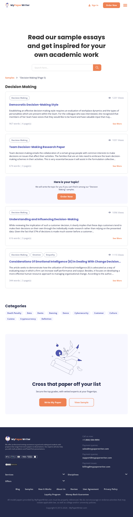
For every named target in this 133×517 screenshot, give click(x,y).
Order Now (111, 5)
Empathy (50, 254)
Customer (99, 313)
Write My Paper (52, 402)
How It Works (44, 489)
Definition (46, 319)
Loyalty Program (52, 494)
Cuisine (11, 319)
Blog (18, 489)
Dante (40, 313)
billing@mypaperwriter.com (96, 466)
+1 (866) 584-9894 (90, 439)
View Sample (81, 402)
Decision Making (19, 98)
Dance (66, 313)
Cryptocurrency (28, 319)
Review (74, 489)
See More (117, 123)
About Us (60, 489)
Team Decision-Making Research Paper (37, 147)
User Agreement (91, 489)
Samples (9, 77)
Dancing (53, 313)
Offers (8, 481)
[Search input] (63, 68)
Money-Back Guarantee (77, 494)
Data (29, 313)
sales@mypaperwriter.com (95, 448)
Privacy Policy (111, 489)
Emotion (37, 254)
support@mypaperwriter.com (97, 457)
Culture (113, 313)
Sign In (93, 5)
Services (9, 474)
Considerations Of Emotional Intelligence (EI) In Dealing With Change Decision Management (64, 261)
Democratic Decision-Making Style (33, 105)
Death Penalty (14, 313)
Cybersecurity (81, 313)
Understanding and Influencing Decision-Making (43, 219)
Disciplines (73, 474)
